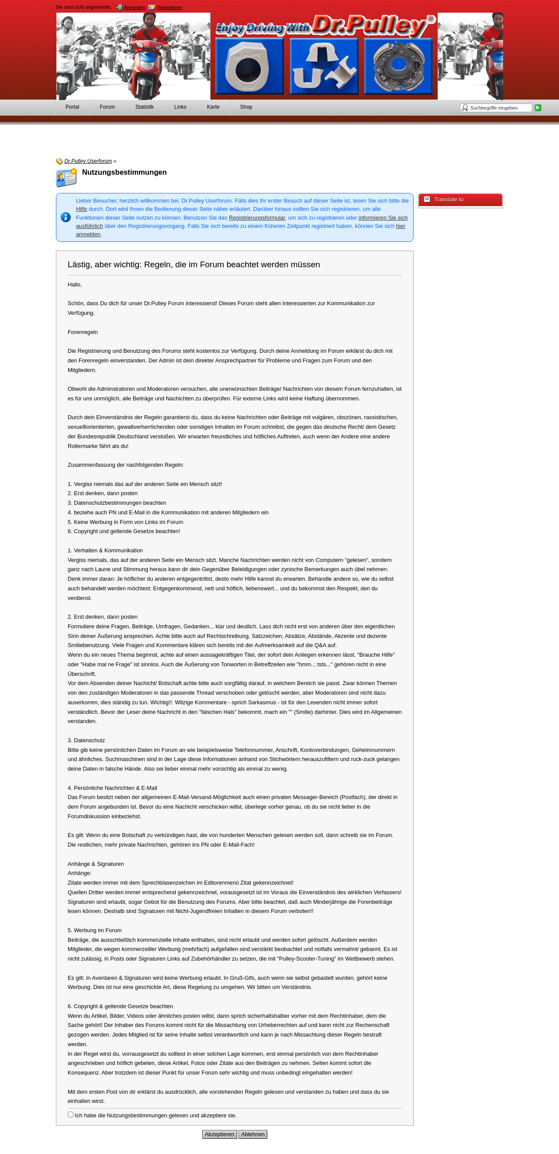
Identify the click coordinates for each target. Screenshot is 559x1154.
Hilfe (81, 209)
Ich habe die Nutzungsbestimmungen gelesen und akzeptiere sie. (152, 1115)
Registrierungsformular (257, 217)
